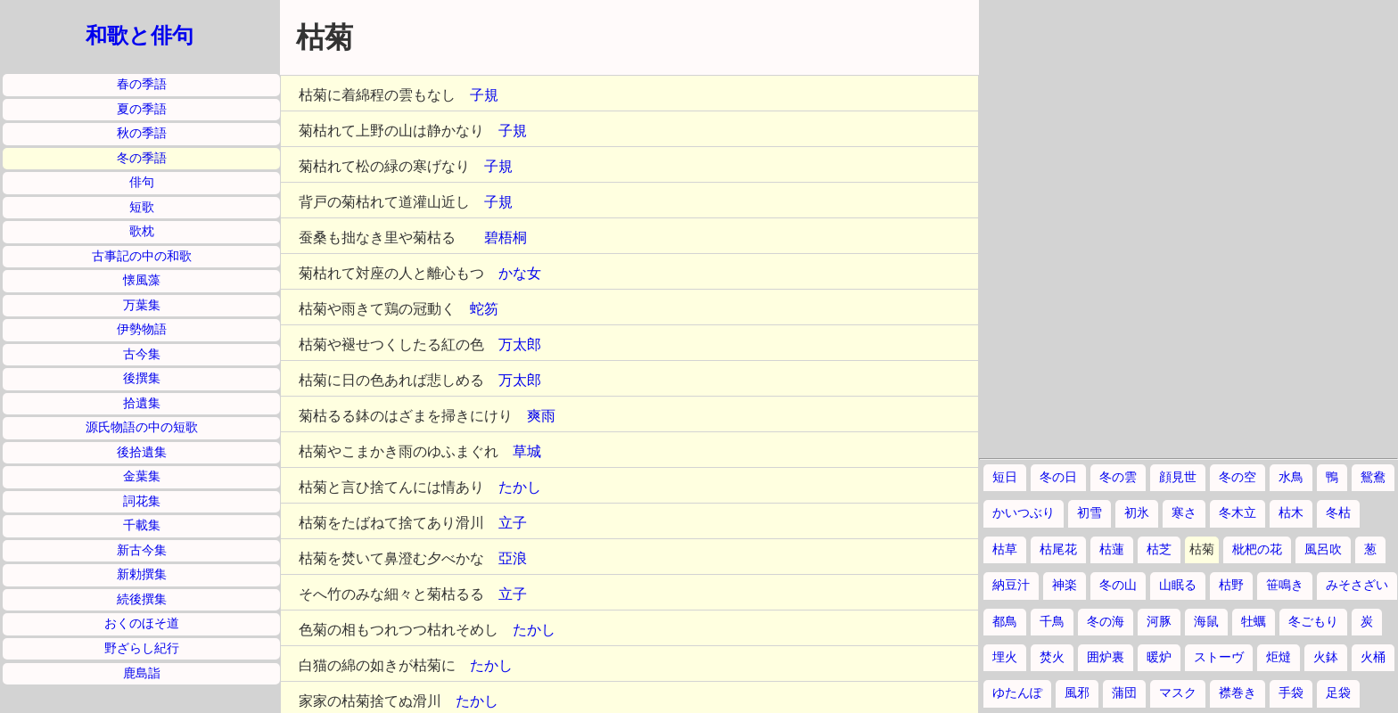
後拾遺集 (142, 452)
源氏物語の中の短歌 (142, 427)
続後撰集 (142, 599)
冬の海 (1105, 621)
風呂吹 (1323, 549)
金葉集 (141, 476)
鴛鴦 (1373, 477)
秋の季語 (142, 133)
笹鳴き (1284, 585)
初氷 (1136, 513)
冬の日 (1058, 477)
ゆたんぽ (1017, 693)
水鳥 (1291, 477)
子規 (484, 94)
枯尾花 (1058, 549)
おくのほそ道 (141, 623)
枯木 (1291, 513)
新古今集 (142, 550)
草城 (527, 451)
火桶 (1373, 657)
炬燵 (1278, 657)
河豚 (1159, 621)
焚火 (1052, 657)
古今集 (141, 354)
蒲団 (1124, 693)
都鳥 (1004, 621)
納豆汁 (1011, 585)
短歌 (141, 207)
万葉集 (141, 305)
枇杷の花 (1257, 549)
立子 (512, 522)
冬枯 (1338, 513)
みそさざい (1357, 585)
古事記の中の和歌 (142, 256)
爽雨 (541, 415)
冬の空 (1237, 477)
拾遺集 (141, 403)
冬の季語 (142, 158)
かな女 (519, 273)
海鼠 (1206, 621)
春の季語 (142, 84)
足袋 (1338, 693)
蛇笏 (484, 308)
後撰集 (141, 378)
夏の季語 (142, 109)
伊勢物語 (142, 329)
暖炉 (1159, 657)
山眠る (1178, 585)
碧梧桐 (505, 237)
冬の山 (1118, 585)
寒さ (1184, 513)
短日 (1004, 477)
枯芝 (1159, 549)
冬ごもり (1313, 621)
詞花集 (141, 501)
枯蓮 (1111, 549)
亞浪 (512, 558)
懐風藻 (141, 280)
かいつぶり (1023, 513)
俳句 (141, 182)
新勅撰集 (142, 574)
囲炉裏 (1105, 657)
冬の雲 (1118, 477)
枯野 (1231, 585)
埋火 (1004, 657)
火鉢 (1325, 657)
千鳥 (1052, 621)
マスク (1178, 693)
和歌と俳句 (139, 35)
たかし (519, 487)
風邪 (1077, 693)
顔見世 (1178, 477)
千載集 (141, 525)
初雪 (1089, 513)
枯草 (1004, 549)
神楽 (1064, 585)
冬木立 (1237, 513)
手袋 (1291, 693)
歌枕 (141, 231)
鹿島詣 (141, 673)
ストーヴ (1219, 657)
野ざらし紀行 (141, 648)
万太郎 (519, 344)
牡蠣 (1253, 621)
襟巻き (1237, 693)
